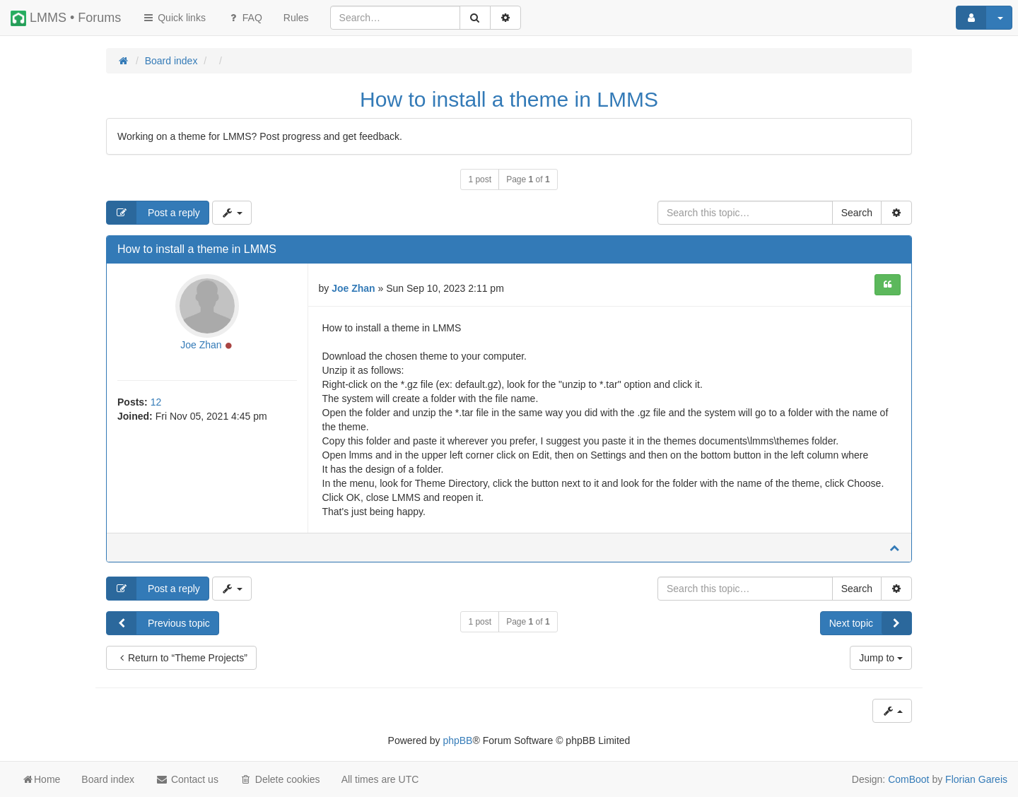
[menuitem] (296, 17)
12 (156, 402)
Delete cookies (280, 779)
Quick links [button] (174, 17)
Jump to (881, 657)
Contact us (187, 779)
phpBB (457, 740)
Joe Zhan (200, 344)
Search (856, 212)
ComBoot (908, 779)
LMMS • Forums (66, 18)
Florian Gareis (976, 779)
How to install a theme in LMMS (509, 99)
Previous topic (158, 623)
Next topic (870, 623)
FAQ (244, 17)
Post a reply (153, 212)
